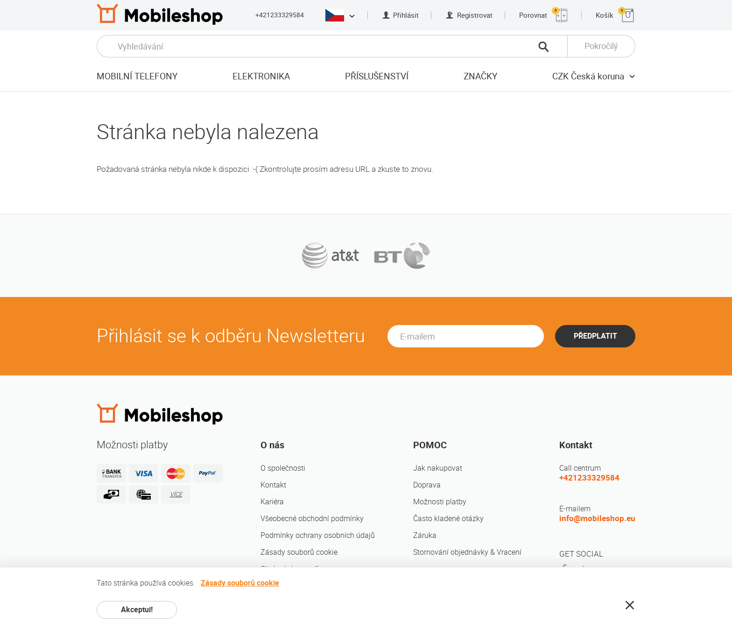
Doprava (427, 484)
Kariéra (272, 501)
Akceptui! (137, 609)
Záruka (424, 535)
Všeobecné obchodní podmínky (312, 518)
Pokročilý (601, 46)
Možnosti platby (439, 501)
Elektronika (261, 76)
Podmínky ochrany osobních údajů (317, 535)
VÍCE (176, 494)
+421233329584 (279, 15)
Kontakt (273, 484)
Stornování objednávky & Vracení (467, 552)
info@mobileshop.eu (597, 518)
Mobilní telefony (137, 76)
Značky (480, 76)
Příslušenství (376, 76)
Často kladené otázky (448, 518)
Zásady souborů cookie (299, 552)
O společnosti (282, 468)
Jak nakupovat (437, 468)
